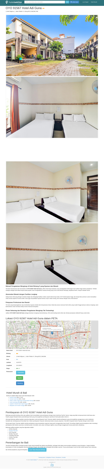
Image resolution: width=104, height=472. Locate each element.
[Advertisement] (52, 149)
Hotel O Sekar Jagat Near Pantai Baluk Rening (21, 400)
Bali (17, 359)
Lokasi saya (74, 2)
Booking (20, 383)
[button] (52, 333)
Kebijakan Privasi (50, 457)
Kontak (64, 457)
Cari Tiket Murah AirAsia (37, 450)
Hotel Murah (94, 2)
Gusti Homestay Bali (15, 402)
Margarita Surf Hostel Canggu (17, 405)
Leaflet (87, 348)
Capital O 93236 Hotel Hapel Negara (19, 403)
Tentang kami (41, 457)
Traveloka (20, 372)
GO (67, 2)
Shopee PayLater (13, 430)
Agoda (19, 378)
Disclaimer (58, 457)
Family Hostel (13, 397)
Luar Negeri (85, 2)
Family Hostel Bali (14, 399)
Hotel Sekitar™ (34, 459)
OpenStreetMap (92, 348)
